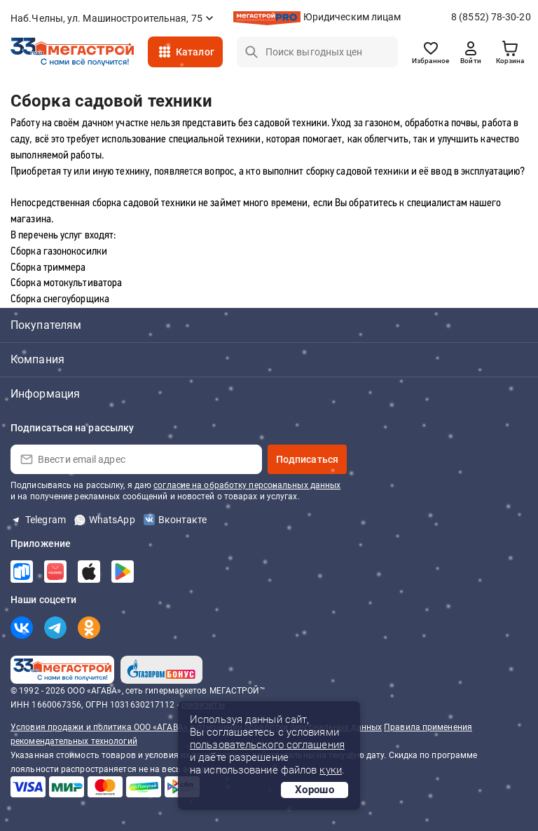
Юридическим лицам (352, 16)
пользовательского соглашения (267, 744)
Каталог (195, 52)
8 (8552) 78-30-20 (491, 16)
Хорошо (314, 789)
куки (330, 770)
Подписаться (307, 459)
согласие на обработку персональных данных (246, 485)
